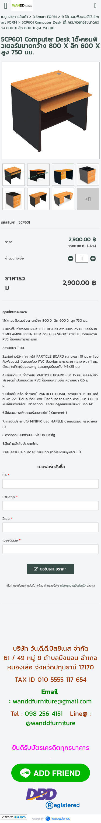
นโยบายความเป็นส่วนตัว (73, 586)
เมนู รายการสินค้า (14, 17)
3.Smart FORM (45, 17)
